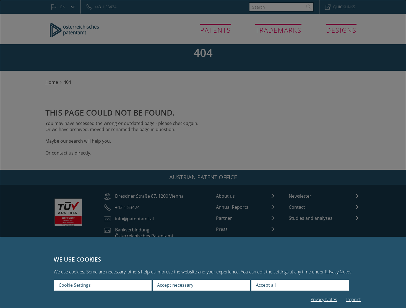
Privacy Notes (338, 272)
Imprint (353, 299)
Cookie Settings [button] (75, 285)
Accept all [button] (266, 285)
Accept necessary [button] (175, 285)
